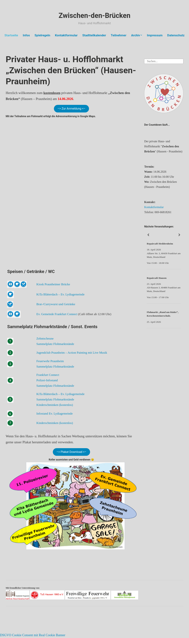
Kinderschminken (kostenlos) (54, 405)
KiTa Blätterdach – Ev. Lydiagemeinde (60, 294)
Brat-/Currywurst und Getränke (55, 304)
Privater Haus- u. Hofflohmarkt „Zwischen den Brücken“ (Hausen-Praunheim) (71, 70)
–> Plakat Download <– (71, 452)
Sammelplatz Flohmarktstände (55, 344)
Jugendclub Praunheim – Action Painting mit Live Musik (71, 352)
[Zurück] (148, 235)
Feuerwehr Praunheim (50, 361)
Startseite (11, 35)
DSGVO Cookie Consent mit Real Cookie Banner (32, 635)
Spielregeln (42, 35)
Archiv (135, 35)
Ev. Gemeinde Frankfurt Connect (56, 314)
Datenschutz (176, 35)
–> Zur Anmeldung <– (71, 108)
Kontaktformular (66, 35)
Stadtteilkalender (94, 35)
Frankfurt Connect (47, 375)
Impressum (154, 35)
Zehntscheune (45, 338)
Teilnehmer (118, 35)
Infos (26, 35)
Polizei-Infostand (47, 380)
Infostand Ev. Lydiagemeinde (54, 413)
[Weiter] (179, 235)
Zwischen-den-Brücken (94, 16)
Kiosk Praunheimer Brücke (53, 284)
